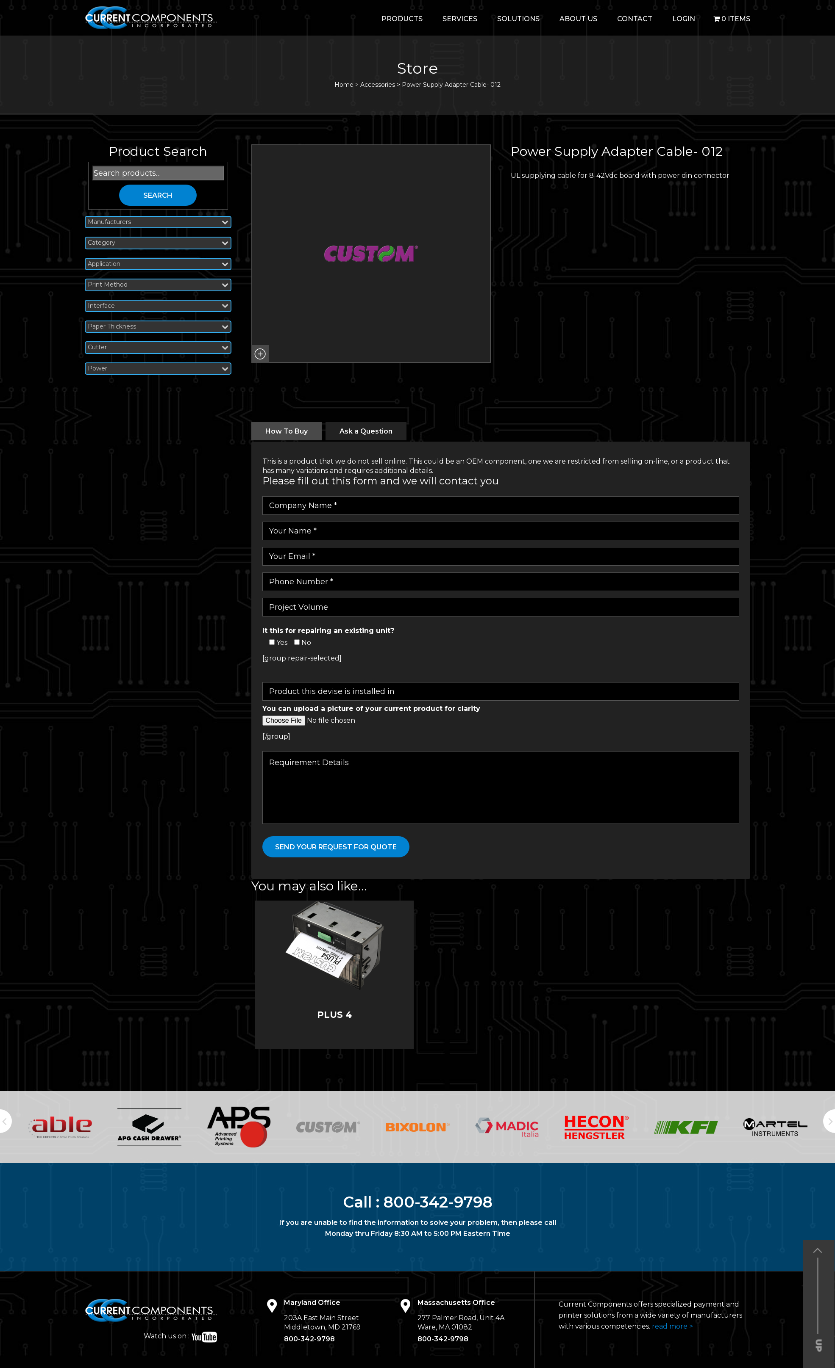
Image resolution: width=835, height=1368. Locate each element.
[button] (260, 354)
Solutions (518, 19)
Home (343, 84)
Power (158, 368)
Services (460, 19)
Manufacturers (158, 222)
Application (158, 264)
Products (402, 19)
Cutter (158, 347)
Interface (158, 306)
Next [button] (829, 1121)
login (683, 19)
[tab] (286, 431)
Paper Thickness (158, 326)
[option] (60, 1127)
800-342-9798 (438, 1202)
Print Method (158, 285)
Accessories (377, 84)
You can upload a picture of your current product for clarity (371, 709)
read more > (672, 1326)
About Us (578, 19)
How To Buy (286, 431)
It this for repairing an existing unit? (328, 631)
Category (158, 243)
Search (158, 195)
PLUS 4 (334, 1014)
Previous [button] (6, 1121)
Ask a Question (366, 431)
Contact (634, 19)
